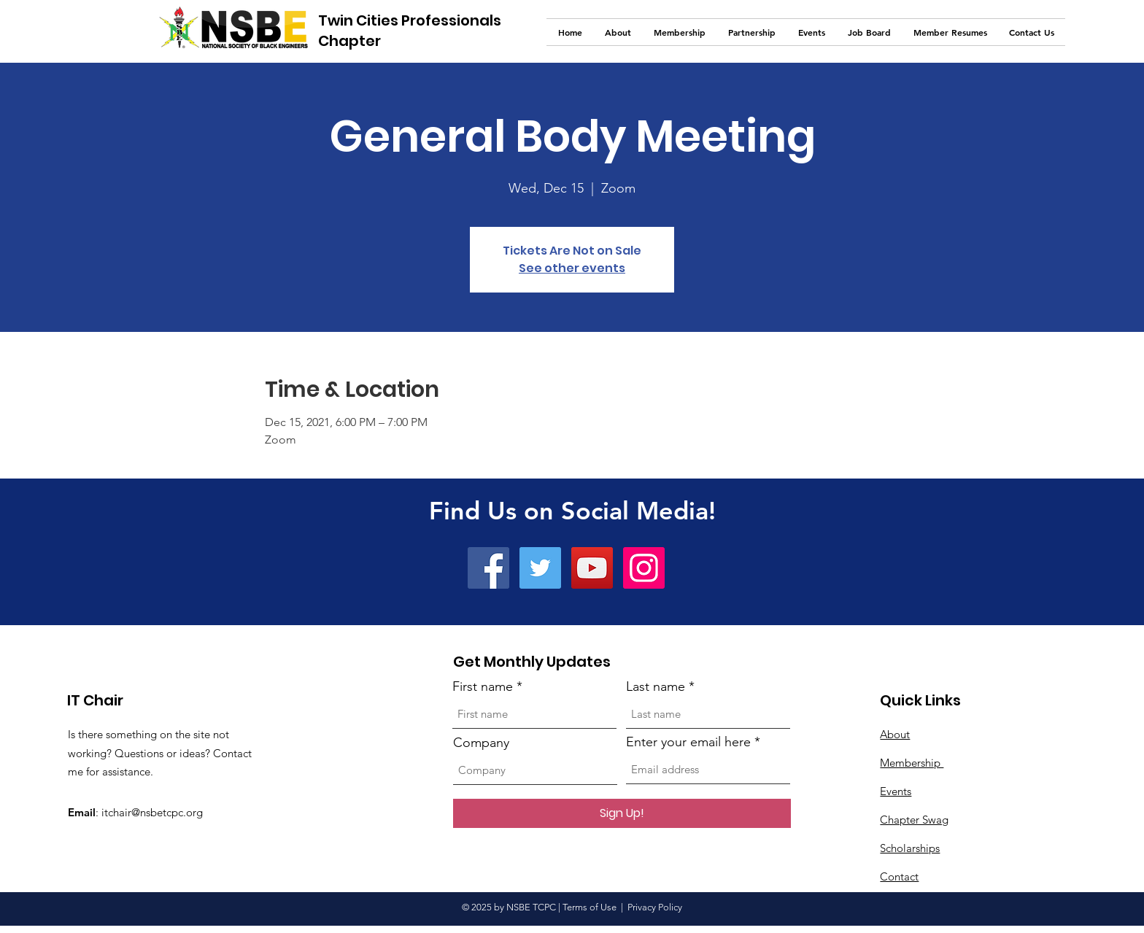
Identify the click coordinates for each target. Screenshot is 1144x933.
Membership (911, 763)
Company (481, 742)
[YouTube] (592, 568)
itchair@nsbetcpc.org (152, 812)
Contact (899, 876)
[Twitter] (540, 568)
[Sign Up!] (622, 813)
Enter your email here (688, 741)
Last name (655, 686)
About (895, 734)
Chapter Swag (914, 819)
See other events (572, 268)
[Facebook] (488, 568)
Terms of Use (590, 907)
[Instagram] (644, 568)
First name (482, 686)
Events (895, 791)
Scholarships (910, 848)
